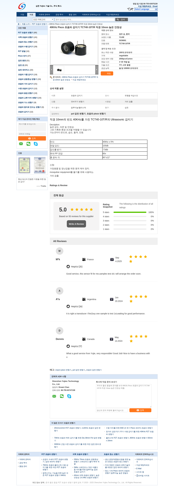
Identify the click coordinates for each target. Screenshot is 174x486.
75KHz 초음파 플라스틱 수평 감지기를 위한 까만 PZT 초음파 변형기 (55, 467)
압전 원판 (22, 61)
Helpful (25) (77, 266)
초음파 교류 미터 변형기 (28, 98)
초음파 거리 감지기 (26, 84)
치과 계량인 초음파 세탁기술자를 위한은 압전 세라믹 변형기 (117, 466)
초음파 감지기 (23, 112)
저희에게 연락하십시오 (91, 15)
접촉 (32, 138)
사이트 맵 (140, 472)
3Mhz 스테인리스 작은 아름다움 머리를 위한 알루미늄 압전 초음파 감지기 (86, 469)
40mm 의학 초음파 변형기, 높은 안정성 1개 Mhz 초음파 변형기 (86, 476)
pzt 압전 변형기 (79, 370)
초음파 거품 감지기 (26, 75)
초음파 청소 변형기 (26, 42)
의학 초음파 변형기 (26, 37)
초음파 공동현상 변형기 (27, 79)
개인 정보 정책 (38, 482)
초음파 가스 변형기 (26, 102)
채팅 (107, 73)
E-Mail (138, 469)
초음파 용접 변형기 (26, 93)
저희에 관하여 (44, 15)
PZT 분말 (22, 51)
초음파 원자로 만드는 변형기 (29, 107)
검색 (123, 19)
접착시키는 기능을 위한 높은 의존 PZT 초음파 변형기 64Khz (55, 474)
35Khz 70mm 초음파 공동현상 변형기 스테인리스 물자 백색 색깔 (86, 461)
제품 (31, 15)
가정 (22, 15)
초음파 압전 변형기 (94, 370)
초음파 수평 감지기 (26, 47)
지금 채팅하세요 (144, 6)
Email (155, 6)
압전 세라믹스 (23, 70)
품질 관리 (72, 15)
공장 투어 (59, 15)
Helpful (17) (76, 346)
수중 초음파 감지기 (26, 88)
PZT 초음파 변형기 (39, 24)
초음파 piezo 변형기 (63, 370)
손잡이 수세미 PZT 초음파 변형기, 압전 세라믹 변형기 (55, 460)
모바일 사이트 (142, 476)
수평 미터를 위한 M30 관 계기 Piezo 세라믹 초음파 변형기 (129, 428)
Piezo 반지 (22, 56)
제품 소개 (26, 24)
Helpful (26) (77, 306)
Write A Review (76, 224)
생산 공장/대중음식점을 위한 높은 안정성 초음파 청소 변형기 (117, 460)
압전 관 (21, 65)
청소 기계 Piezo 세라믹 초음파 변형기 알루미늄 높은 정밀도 (117, 472)
